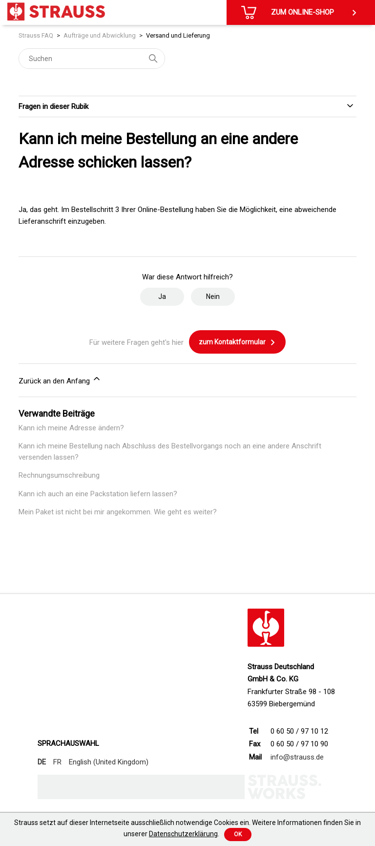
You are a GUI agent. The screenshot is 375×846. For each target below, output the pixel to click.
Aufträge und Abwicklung (99, 35)
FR (57, 762)
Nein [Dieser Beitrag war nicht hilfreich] (213, 296)
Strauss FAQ (36, 35)
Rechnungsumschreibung (59, 475)
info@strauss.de (297, 757)
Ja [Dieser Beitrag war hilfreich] (162, 296)
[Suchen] (92, 58)
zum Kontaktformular (237, 342)
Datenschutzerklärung (183, 834)
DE (42, 762)
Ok (238, 834)
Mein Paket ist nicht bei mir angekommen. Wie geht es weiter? (118, 512)
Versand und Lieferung (178, 35)
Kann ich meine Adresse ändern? (71, 427)
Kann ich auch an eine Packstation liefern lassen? (98, 493)
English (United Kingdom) (108, 762)
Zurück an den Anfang (60, 379)
